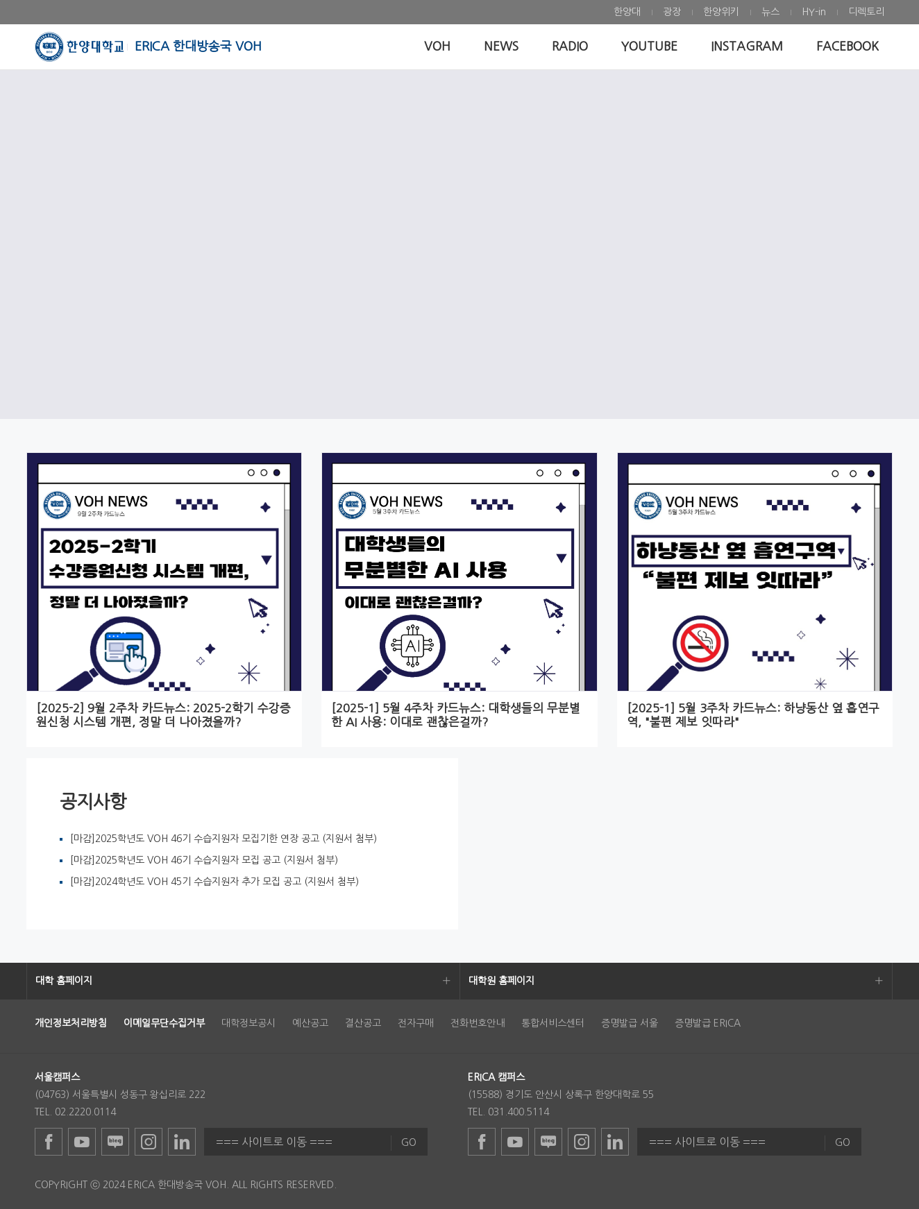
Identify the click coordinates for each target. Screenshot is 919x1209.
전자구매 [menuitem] (416, 1023)
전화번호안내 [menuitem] (477, 1023)
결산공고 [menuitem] (363, 1023)
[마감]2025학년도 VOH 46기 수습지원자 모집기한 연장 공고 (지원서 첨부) (223, 838)
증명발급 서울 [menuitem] (629, 1023)
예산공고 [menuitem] (310, 1023)
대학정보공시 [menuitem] (248, 1023)
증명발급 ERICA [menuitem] (708, 1023)
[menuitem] (627, 12)
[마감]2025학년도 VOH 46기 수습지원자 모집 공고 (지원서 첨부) (204, 860)
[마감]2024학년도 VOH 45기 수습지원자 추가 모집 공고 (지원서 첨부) (214, 881)
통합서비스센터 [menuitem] (552, 1023)
